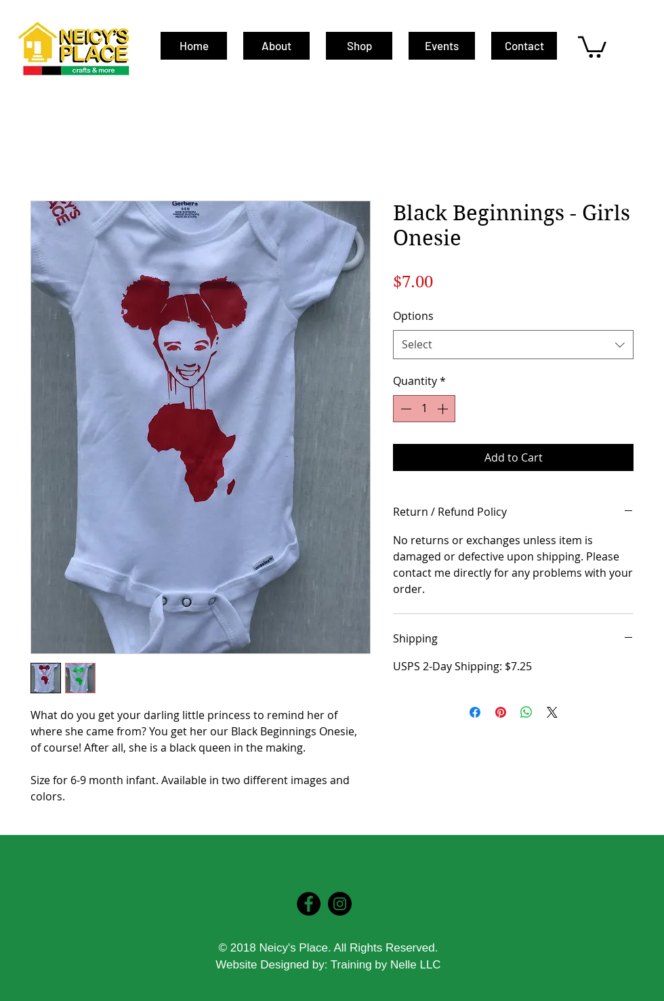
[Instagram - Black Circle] (340, 904)
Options (413, 315)
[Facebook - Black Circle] (308, 904)
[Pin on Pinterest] (501, 712)
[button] (592, 46)
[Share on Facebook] (475, 712)
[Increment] (443, 409)
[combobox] (513, 344)
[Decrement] (404, 409)
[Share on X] (552, 712)
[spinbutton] (424, 409)
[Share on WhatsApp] (526, 712)
